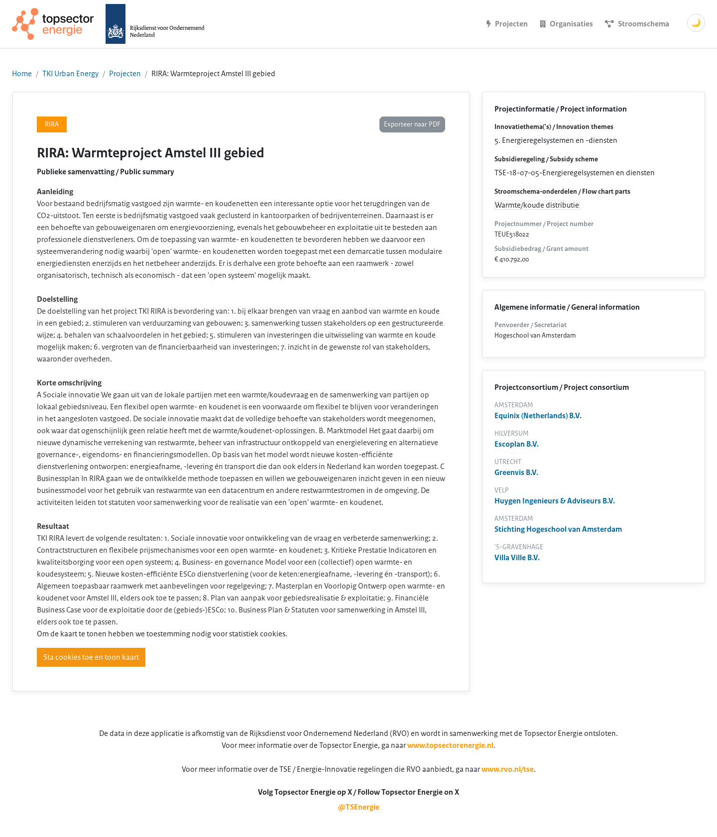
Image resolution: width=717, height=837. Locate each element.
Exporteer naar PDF (412, 124)
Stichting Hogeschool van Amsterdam (558, 529)
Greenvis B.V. (516, 473)
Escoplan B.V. (516, 444)
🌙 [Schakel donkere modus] (696, 23)
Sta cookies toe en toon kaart (91, 657)
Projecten (125, 74)
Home (22, 74)
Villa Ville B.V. (517, 558)
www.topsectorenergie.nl (450, 745)
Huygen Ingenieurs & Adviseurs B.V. (554, 501)
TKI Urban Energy (70, 74)
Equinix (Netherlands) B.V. (538, 416)
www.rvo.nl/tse (507, 769)
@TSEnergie (358, 807)
